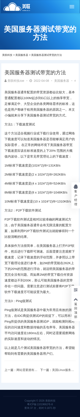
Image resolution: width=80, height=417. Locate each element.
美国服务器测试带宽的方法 (46, 55)
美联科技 (7, 55)
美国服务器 (21, 55)
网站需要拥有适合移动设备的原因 (38, 370)
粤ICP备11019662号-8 (40, 404)
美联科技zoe (14, 80)
